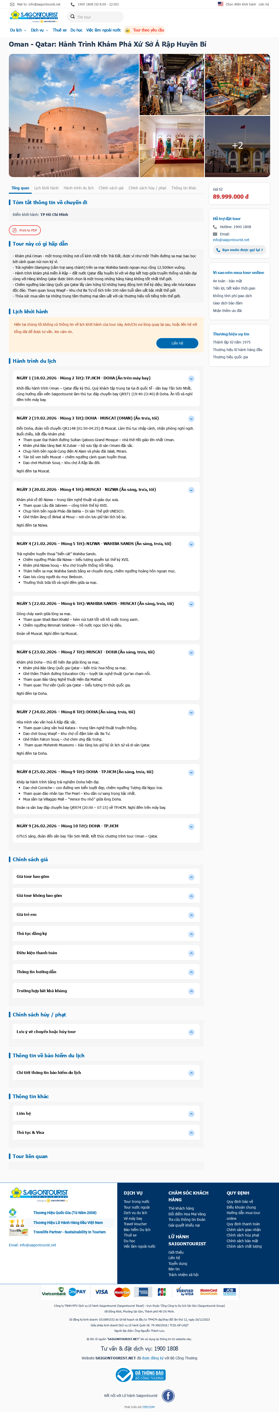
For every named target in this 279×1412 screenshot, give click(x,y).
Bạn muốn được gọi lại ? (239, 250)
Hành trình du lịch (79, 187)
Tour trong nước (137, 1201)
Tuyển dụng (177, 1263)
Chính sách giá (111, 187)
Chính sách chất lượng (244, 1246)
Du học (76, 30)
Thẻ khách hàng (181, 1208)
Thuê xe (60, 30)
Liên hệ (264, 4)
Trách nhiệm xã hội (183, 1274)
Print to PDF (24, 230)
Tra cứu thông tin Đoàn (186, 1219)
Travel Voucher (135, 1223)
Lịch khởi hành (46, 187)
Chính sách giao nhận (244, 1229)
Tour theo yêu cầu (144, 30)
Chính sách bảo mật (242, 1240)
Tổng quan (20, 188)
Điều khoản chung (241, 1207)
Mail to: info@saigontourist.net (35, 4)
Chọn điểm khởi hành (241, 4)
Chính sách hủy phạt (243, 1235)
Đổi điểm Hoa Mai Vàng (187, 1213)
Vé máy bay (133, 1218)
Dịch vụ (40, 30)
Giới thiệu (176, 1252)
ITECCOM (148, 1407)
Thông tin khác (184, 187)
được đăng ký (153, 1357)
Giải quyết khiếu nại (184, 1225)
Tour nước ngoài (137, 1207)
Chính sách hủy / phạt (147, 187)
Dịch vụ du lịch (135, 1212)
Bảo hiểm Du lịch (137, 1229)
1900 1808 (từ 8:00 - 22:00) (95, 4)
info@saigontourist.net (231, 239)
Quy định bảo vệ (240, 1201)
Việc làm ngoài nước (103, 30)
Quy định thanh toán (243, 1223)
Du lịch (18, 30)
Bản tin (174, 1268)
